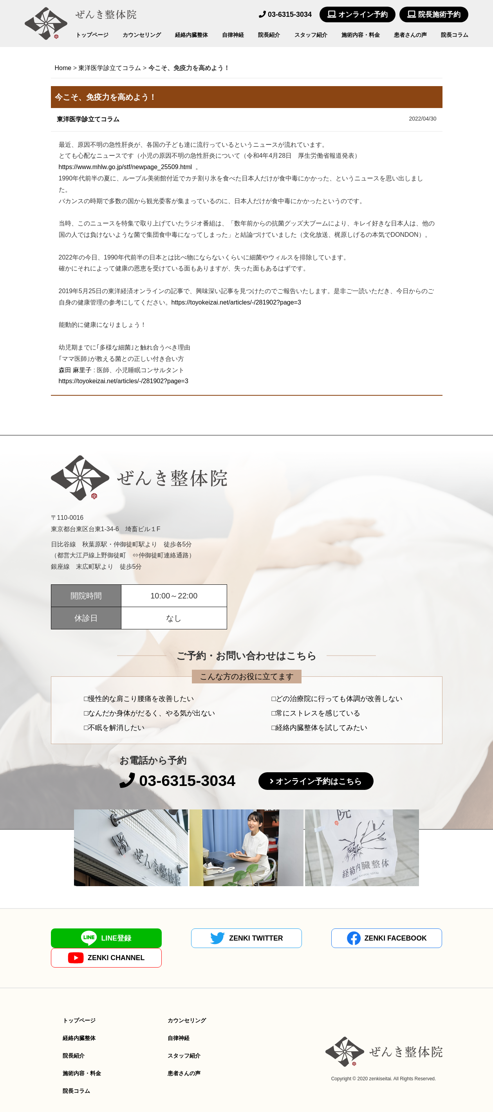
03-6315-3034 (285, 14)
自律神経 (233, 35)
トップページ (92, 35)
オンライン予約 (357, 14)
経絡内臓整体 (191, 35)
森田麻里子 (75, 370)
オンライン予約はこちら (320, 781)
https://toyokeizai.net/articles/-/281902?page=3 (236, 302)
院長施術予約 (433, 14)
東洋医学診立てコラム (88, 119)
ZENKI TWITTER (197, 938)
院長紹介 (269, 35)
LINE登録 (99, 938)
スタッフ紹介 (310, 35)
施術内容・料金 (360, 35)
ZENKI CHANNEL (394, 938)
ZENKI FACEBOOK (295, 939)
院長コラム (454, 35)
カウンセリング (142, 35)
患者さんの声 (410, 35)
